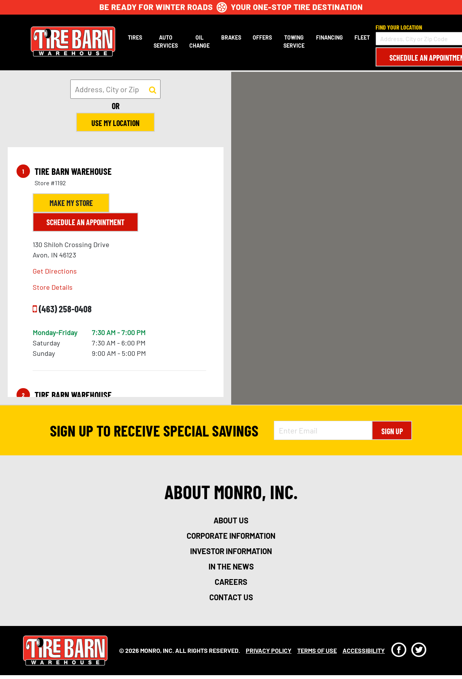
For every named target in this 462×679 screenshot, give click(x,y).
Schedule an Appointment (85, 222)
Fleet (362, 37)
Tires (135, 37)
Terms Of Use (317, 650)
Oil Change (199, 41)
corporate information (231, 535)
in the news (231, 566)
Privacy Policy (268, 650)
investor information (231, 551)
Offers (262, 37)
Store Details (53, 287)
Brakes (231, 37)
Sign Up (392, 431)
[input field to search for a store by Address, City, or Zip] (115, 89)
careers (231, 581)
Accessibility (364, 650)
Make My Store (71, 203)
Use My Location (115, 123)
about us (231, 520)
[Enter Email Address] (323, 430)
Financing (329, 37)
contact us (231, 597)
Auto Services (166, 41)
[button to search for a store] (153, 89)
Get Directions (55, 271)
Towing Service (294, 41)
